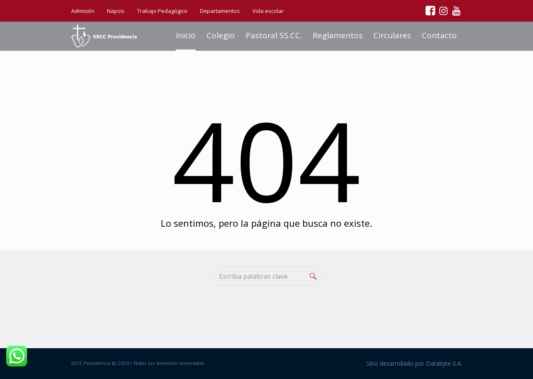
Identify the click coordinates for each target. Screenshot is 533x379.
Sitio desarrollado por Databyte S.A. (414, 363)
